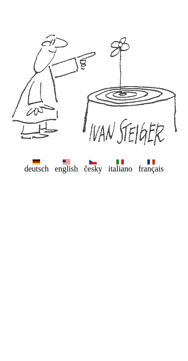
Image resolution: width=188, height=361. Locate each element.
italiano (120, 168)
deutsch (36, 168)
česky (93, 168)
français (151, 168)
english (66, 168)
